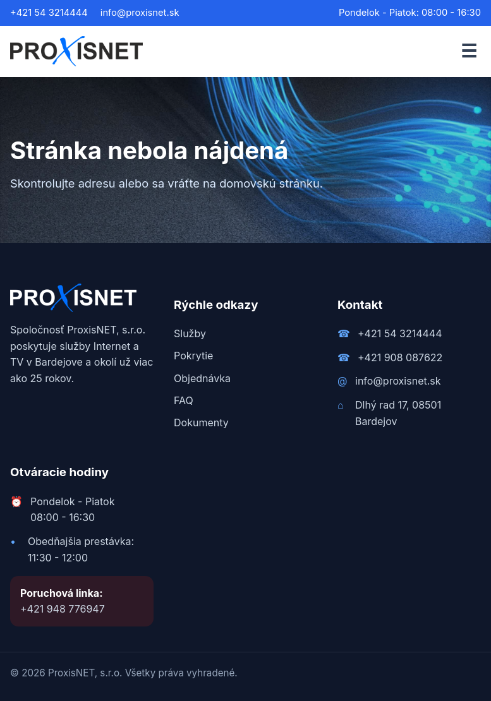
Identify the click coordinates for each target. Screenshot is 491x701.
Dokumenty (201, 422)
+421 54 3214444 (49, 12)
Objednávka (202, 378)
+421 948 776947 (62, 608)
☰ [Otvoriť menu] (469, 51)
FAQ (183, 400)
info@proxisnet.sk (139, 12)
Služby (190, 333)
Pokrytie (193, 355)
